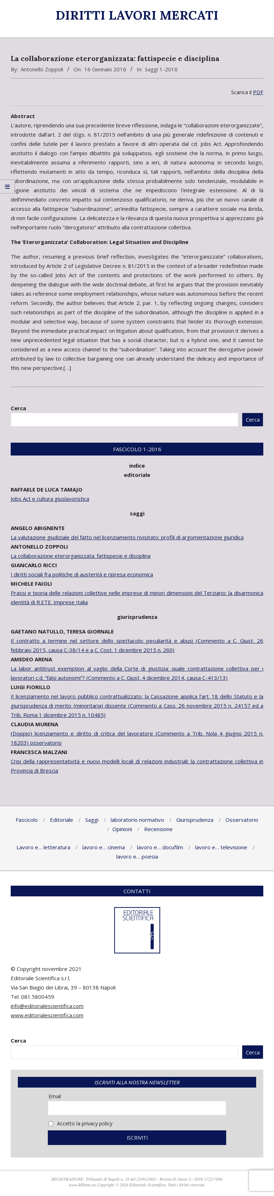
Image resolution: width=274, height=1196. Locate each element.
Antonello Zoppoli (42, 69)
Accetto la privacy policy (80, 1123)
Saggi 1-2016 (161, 69)
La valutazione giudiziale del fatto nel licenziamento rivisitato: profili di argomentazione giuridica (127, 537)
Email (55, 1096)
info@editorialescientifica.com (47, 1005)
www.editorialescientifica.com (47, 1015)
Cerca (18, 408)
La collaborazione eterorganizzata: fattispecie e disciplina (81, 555)
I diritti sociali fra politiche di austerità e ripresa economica (82, 574)
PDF (258, 92)
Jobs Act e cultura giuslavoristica (50, 498)
